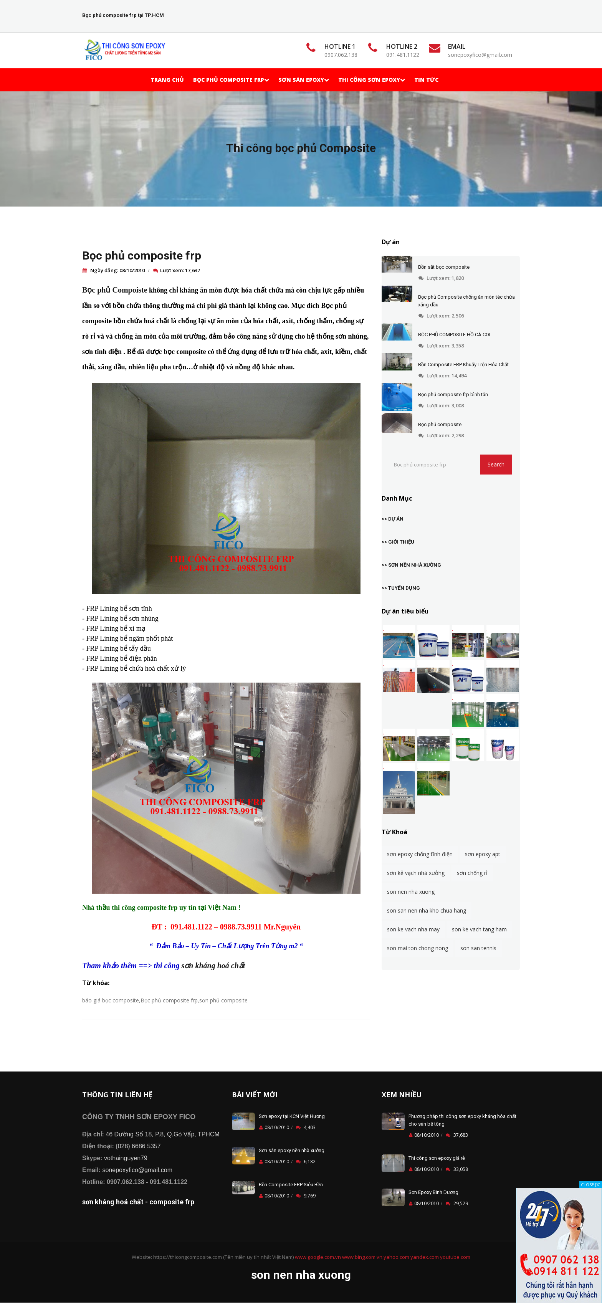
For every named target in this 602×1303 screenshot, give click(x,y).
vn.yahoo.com (393, 1256)
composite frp (171, 1202)
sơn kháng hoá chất (213, 965)
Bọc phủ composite (439, 424)
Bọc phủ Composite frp (231, 79)
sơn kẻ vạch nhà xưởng (416, 872)
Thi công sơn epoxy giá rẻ (436, 1158)
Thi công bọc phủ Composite (301, 148)
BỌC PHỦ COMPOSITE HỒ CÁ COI (454, 334)
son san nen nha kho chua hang (426, 910)
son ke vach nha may (413, 929)
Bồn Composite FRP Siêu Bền (291, 1184)
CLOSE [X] (590, 1184)
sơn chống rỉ (472, 872)
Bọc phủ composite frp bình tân (453, 394)
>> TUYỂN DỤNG (401, 588)
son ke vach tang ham (479, 929)
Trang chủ (167, 79)
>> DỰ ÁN (393, 519)
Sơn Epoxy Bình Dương (433, 1192)
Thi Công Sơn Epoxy (371, 79)
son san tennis (478, 948)
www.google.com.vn (318, 1256)
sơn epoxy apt (482, 854)
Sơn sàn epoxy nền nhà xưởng (291, 1150)
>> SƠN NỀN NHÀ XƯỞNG (411, 565)
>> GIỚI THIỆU (398, 542)
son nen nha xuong (411, 891)
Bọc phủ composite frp (141, 255)
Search (496, 464)
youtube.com (455, 1256)
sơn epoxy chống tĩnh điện (420, 854)
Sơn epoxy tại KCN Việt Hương (292, 1116)
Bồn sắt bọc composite (444, 267)
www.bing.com (358, 1256)
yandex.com (424, 1256)
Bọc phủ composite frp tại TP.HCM (123, 15)
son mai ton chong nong (417, 948)
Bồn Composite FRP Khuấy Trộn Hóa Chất (463, 364)
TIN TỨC (426, 79)
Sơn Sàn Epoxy (303, 79)
